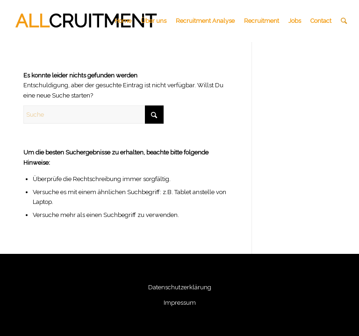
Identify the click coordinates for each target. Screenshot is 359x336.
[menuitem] (123, 21)
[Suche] (344, 21)
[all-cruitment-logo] (87, 21)
